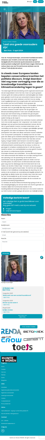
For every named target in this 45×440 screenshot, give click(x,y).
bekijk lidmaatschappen (12, 211)
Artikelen (14, 41)
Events (3, 377)
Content (9, 41)
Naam (3, 218)
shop (35, 1)
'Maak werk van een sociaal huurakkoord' (17, 295)
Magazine (3, 380)
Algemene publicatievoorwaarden (10, 390)
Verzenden (5, 253)
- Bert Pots (6, 297)
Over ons (3, 372)
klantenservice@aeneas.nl (8, 423)
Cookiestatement (5, 401)
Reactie (3, 238)
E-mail (15, 232)
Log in (29, 1)
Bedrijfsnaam (5, 225)
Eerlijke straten (8, 310)
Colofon (3, 398)
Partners (3, 375)
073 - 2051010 (4, 420)
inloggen (7, 209)
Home (4, 41)
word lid (41, 1)
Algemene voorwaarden (7, 392)
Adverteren (4, 387)
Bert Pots (22, 316)
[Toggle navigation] (4, 9)
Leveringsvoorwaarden (7, 395)
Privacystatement (5, 403)
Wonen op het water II (10, 303)
